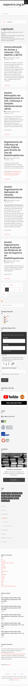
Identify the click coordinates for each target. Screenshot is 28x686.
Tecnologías (5, 514)
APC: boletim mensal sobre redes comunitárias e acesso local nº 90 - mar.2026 (11, 599)
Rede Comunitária (5, 500)
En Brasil (6, 522)
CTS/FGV (3, 566)
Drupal (8, 664)
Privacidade (10, 498)
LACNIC (3, 577)
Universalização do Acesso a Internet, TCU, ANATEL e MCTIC (13, 50)
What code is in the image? (9, 368)
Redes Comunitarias (7, 538)
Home (4, 22)
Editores (5, 541)
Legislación (5, 518)
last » (4, 294)
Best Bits (3, 561)
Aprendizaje (5, 530)
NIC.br (2, 581)
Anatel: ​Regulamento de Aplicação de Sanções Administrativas (13, 192)
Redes (20, 493)
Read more (7, 85)
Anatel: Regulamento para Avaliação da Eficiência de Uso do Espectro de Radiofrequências (14, 250)
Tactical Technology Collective (8, 586)
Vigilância (16, 498)
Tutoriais (3, 495)
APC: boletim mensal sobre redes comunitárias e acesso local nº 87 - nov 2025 (12, 624)
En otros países (8, 526)
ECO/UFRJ (3, 568)
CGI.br (2, 564)
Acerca (4, 510)
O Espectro (7, 674)
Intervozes (3, 574)
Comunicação (15, 493)
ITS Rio (2, 576)
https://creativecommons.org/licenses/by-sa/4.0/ (12, 654)
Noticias (4, 534)
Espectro (3, 493)
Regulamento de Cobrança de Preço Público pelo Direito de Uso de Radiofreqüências (14, 148)
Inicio (4, 506)
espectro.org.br (14, 4)
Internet (8, 495)
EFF (2, 569)
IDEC (2, 572)
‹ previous (11, 285)
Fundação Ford (4, 571)
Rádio (13, 495)
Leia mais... (14, 480)
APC (2, 559)
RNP (2, 584)
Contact (21, 674)
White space (4, 498)
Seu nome (6, 337)
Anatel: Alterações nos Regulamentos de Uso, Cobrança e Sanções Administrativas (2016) (14, 100)
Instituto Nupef (16, 678)
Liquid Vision (15, 680)
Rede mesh (17, 495)
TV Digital (9, 493)
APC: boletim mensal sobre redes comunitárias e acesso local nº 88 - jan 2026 (12, 616)
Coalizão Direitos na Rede (7, 563)
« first (4, 285)
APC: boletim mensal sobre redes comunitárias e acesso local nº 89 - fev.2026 (11, 607)
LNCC (2, 579)
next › (20, 289)
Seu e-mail (6, 344)
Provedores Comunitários (14, 469)
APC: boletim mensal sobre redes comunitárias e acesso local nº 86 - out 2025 (12, 633)
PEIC (2, 582)
